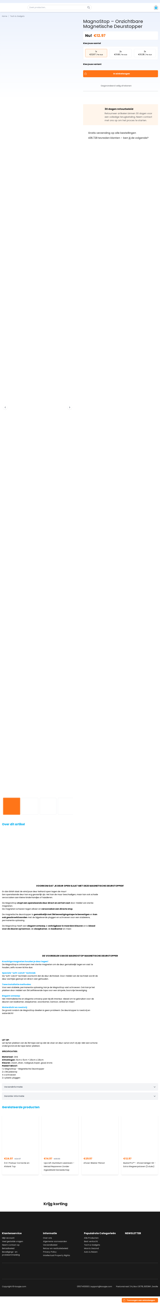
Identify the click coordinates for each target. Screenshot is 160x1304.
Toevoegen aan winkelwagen (141, 1300)
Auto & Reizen (91, 1251)
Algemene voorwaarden (55, 1241)
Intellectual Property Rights (56, 1255)
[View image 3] (48, 806)
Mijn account (8, 1238)
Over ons (47, 1238)
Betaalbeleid (8, 1248)
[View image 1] (11, 806)
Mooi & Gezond (91, 1248)
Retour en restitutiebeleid (55, 1248)
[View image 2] (30, 806)
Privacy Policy (49, 1251)
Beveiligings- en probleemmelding (11, 1253)
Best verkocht (91, 1241)
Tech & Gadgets (92, 1244)
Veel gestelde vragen (12, 1241)
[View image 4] (66, 806)
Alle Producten (91, 1238)
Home (4, 16)
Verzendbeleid (50, 1244)
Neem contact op (11, 1244)
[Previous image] (5, 407)
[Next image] (69, 407)
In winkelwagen (121, 73)
